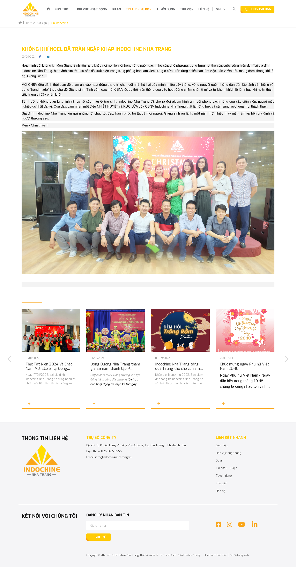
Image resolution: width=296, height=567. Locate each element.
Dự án (116, 9)
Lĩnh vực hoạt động (91, 9)
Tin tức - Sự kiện (138, 9)
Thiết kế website (149, 555)
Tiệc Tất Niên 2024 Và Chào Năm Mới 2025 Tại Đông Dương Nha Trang (49, 366)
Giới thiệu (63, 9)
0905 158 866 (260, 9)
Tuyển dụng (165, 9)
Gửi (97, 537)
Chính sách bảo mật (215, 555)
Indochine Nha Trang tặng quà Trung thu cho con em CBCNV (177, 366)
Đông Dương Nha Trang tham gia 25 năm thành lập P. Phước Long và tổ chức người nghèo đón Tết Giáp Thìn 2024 (115, 366)
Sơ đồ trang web (239, 555)
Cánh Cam (170, 555)
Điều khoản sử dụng (189, 555)
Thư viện (186, 9)
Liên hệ (203, 9)
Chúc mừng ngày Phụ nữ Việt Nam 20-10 (244, 366)
